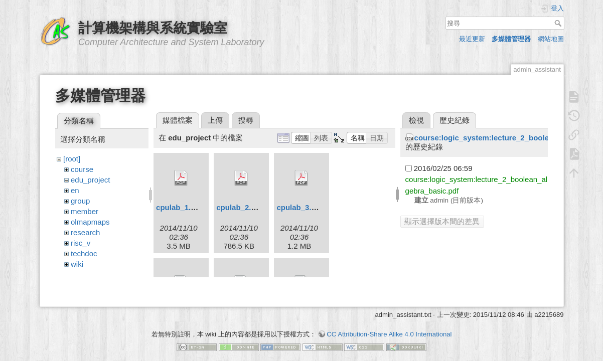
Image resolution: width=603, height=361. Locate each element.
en (75, 190)
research (85, 232)
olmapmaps (90, 222)
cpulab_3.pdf (299, 207)
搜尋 (559, 23)
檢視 (416, 120)
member (84, 211)
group (80, 201)
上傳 (215, 120)
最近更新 (472, 39)
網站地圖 (551, 39)
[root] (71, 158)
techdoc (84, 253)
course (82, 169)
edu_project (90, 179)
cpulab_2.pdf (239, 207)
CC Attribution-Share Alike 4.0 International (389, 325)
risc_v (80, 243)
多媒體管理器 (511, 39)
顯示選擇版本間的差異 (442, 221)
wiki (77, 264)
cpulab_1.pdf (179, 207)
